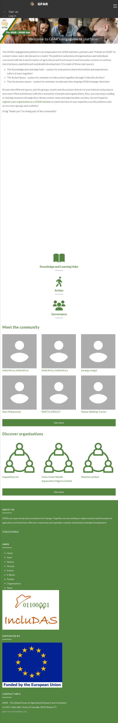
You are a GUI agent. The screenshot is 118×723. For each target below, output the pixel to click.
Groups (10, 566)
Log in (12, 15)
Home (10, 553)
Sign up (13, 11)
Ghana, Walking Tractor (93, 411)
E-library (11, 574)
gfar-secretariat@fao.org (14, 711)
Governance (59, 314)
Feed (9, 557)
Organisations (14, 583)
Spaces (10, 561)
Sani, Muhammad (11, 411)
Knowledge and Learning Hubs (59, 266)
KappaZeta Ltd (10, 476)
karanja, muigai (89, 370)
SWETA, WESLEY (51, 411)
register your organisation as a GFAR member (26, 101)
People (10, 579)
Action (59, 290)
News (10, 588)
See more (59, 422)
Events (10, 570)
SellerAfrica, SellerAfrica (15, 370)
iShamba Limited (90, 476)
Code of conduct (10, 531)
